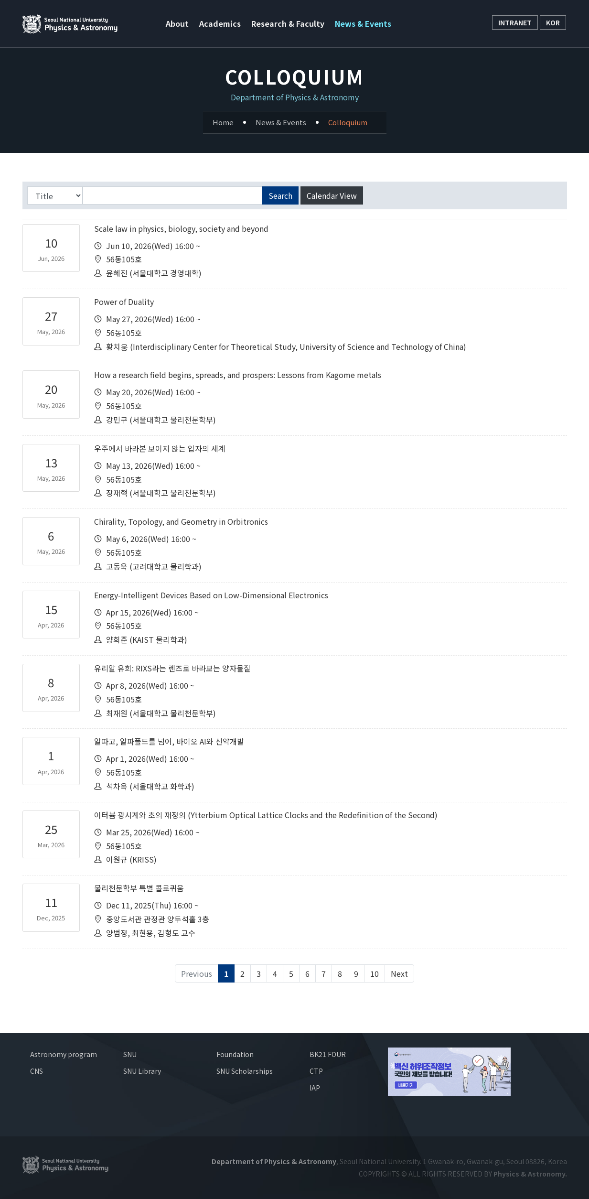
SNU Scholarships (244, 1071)
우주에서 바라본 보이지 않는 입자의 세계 (159, 448)
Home (223, 122)
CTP (316, 1071)
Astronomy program (63, 1054)
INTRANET (515, 22)
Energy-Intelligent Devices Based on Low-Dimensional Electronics (211, 595)
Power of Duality (124, 301)
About (177, 23)
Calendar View (332, 195)
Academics (220, 23)
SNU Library (142, 1071)
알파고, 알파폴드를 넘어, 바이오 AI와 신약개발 (169, 741)
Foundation (235, 1054)
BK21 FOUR (328, 1054)
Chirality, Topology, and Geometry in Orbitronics (181, 521)
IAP (315, 1087)
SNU (130, 1054)
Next (399, 973)
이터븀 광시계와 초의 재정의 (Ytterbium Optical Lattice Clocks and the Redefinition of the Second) (266, 815)
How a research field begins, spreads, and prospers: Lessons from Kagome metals (237, 374)
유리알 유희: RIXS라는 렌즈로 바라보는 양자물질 (172, 668)
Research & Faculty (287, 23)
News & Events (363, 23)
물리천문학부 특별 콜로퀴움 (139, 888)
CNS (36, 1071)
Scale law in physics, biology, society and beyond (181, 228)
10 (374, 973)
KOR (553, 22)
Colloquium (347, 122)
